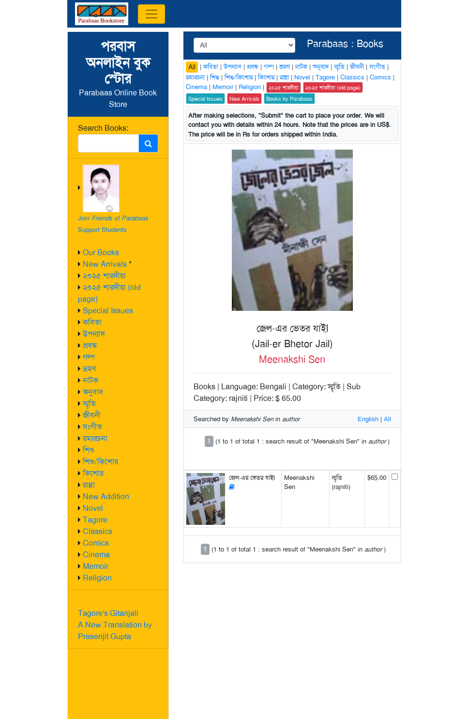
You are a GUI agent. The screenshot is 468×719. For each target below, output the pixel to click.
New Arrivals (105, 264)
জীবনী (92, 415)
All (192, 66)
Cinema (96, 555)
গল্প (89, 357)
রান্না (89, 485)
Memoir (95, 566)
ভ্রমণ (89, 369)
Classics (97, 531)
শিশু (88, 450)
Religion (97, 578)
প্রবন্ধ (90, 345)
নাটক (90, 380)
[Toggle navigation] (151, 14)
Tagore (95, 520)
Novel (93, 508)
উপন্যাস (94, 334)
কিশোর (93, 473)
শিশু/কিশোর (100, 462)
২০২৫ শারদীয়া (104, 276)
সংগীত (92, 427)
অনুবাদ (93, 392)
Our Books (101, 252)
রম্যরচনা (95, 438)
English (368, 419)
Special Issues (108, 311)
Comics (96, 543)
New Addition (106, 496)
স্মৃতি (89, 403)
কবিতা (92, 322)
